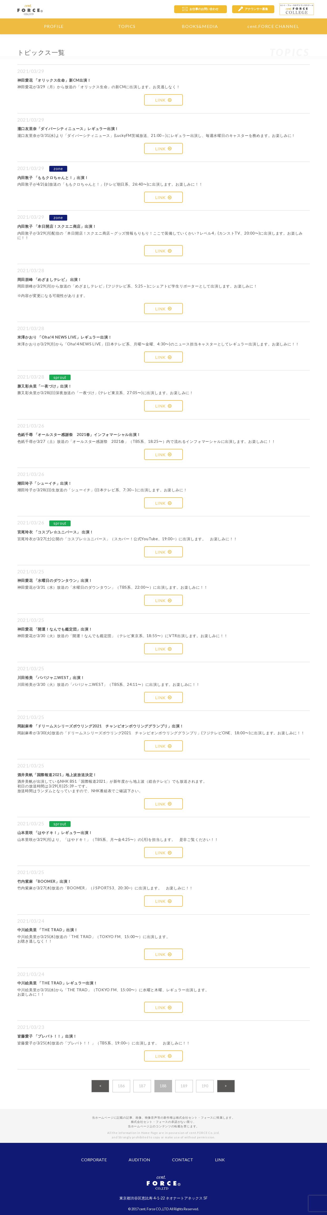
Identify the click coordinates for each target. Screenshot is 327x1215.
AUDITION (139, 1159)
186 (121, 1086)
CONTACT (182, 1159)
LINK (163, 99)
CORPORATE (94, 1159)
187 (142, 1086)
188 (163, 1086)
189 (183, 1086)
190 (205, 1086)
